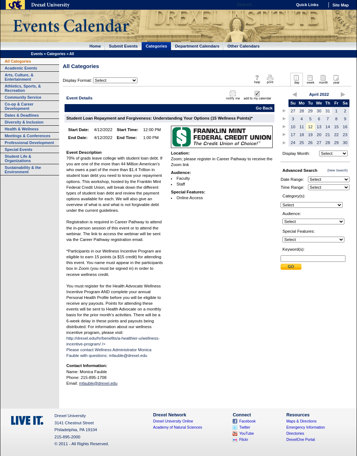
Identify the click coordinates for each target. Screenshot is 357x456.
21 (327, 135)
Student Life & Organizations (18, 158)
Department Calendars (197, 46)
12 (310, 127)
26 (310, 142)
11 (301, 127)
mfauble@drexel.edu (128, 355)
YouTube (246, 433)
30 (319, 111)
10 (293, 127)
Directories (295, 433)
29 (310, 111)
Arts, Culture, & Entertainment (19, 77)
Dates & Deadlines (22, 115)
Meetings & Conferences (27, 136)
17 (293, 135)
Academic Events (21, 68)
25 (301, 142)
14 (327, 127)
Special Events (18, 149)
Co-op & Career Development (19, 106)
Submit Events (123, 46)
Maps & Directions (301, 421)
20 (319, 135)
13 (319, 127)
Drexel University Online (173, 421)
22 (336, 135)
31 (327, 111)
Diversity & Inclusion (24, 122)
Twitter (244, 427)
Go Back (264, 108)
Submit (291, 267)
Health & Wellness (22, 129)
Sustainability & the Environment (23, 169)
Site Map (340, 5)
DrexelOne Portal (300, 440)
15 (336, 127)
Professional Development (29, 142)
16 (345, 127)
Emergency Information (305, 427)
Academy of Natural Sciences (177, 427)
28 (301, 111)
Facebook (247, 421)
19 (310, 135)
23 (345, 135)
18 (301, 135)
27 (293, 111)
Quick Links (307, 5)
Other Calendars (243, 46)
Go (284, 4)
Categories (156, 46)
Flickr (243, 440)
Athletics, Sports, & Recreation (23, 88)
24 (293, 142)
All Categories (18, 61)
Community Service (23, 97)
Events (37, 54)
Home (95, 46)
